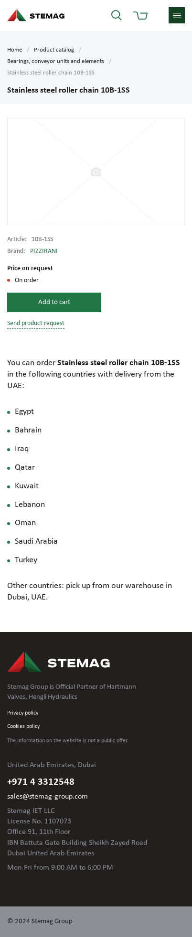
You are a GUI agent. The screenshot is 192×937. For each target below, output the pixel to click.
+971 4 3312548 (41, 782)
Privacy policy (22, 713)
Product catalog (54, 50)
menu (177, 15)
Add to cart (54, 302)
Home (14, 50)
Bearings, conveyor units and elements (55, 61)
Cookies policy (23, 726)
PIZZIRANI (44, 251)
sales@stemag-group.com (47, 796)
